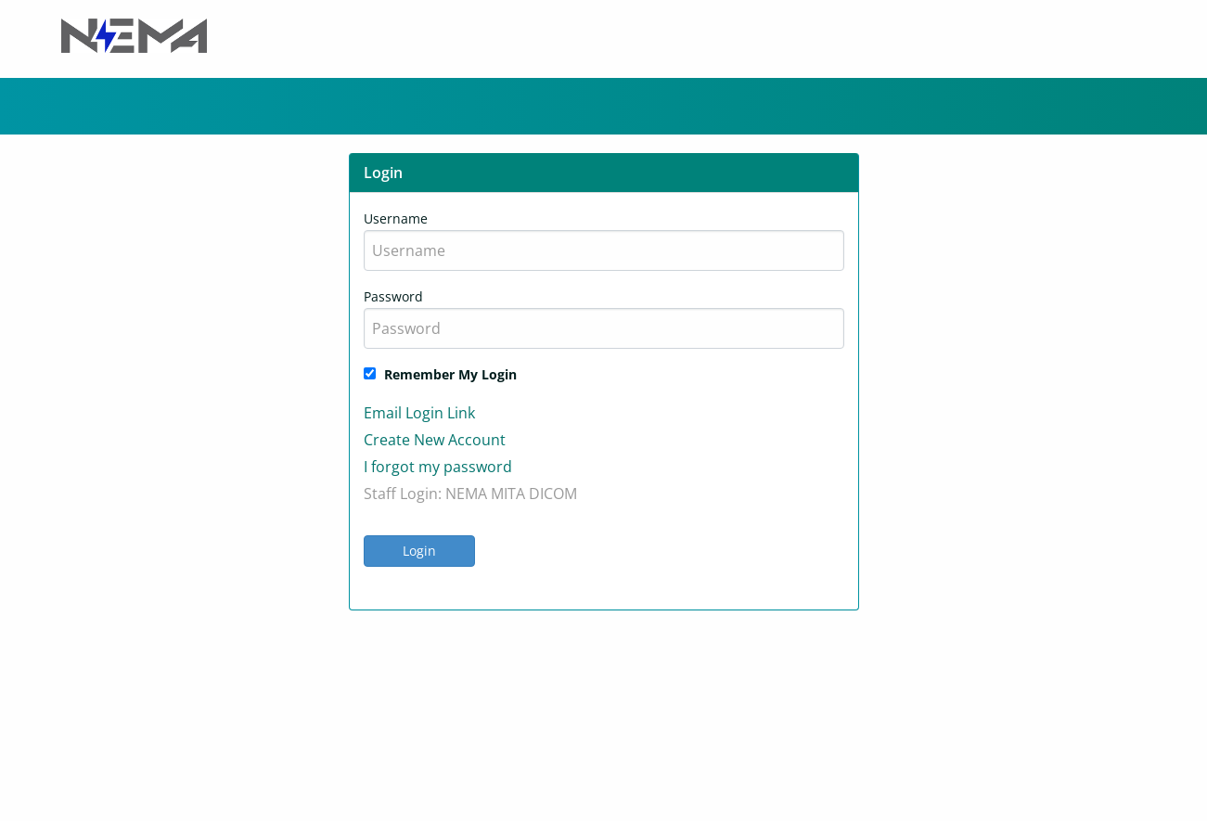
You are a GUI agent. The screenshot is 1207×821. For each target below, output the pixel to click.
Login (419, 550)
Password (393, 296)
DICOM (553, 493)
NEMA (466, 493)
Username (396, 218)
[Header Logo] (134, 34)
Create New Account (435, 440)
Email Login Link (419, 413)
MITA (508, 493)
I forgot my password (438, 466)
